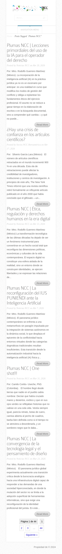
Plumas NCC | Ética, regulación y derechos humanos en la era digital (28, 213)
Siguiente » (31, 535)
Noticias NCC (22, 65)
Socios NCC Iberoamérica (28, 144)
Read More (42, 124)
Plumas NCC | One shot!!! (23, 371)
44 (41, 528)
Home (9, 36)
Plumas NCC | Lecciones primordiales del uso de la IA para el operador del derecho (28, 53)
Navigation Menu (30, 30)
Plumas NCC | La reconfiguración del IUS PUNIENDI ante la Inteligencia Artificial (27, 295)
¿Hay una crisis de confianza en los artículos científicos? (28, 134)
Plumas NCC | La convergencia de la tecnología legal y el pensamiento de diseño (27, 446)
